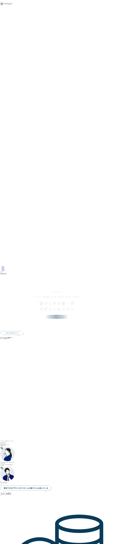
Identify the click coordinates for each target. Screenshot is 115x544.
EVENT (3, 269)
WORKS (3, 268)
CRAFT (3, 267)
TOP (2, 266)
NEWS (3, 270)
